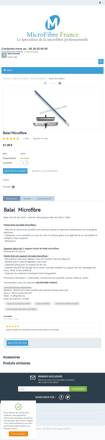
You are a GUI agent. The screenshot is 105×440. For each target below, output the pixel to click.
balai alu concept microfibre (18, 303)
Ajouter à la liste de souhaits (45, 171)
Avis (26, 138)
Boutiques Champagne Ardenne (57, 428)
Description (11, 198)
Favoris (27, 198)
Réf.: (5, 153)
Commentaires (44, 198)
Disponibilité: (9, 158)
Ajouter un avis (40, 138)
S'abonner (78, 389)
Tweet (6, 179)
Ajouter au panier (15, 171)
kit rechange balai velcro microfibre (21, 309)
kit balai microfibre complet (67, 303)
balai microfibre (43, 303)
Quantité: (7, 162)
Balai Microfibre (14, 133)
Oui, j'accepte (18, 433)
